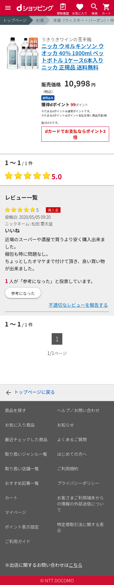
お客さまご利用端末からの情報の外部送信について (80, 504)
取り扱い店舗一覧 (22, 468)
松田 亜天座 (42, 224)
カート (11, 498)
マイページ (15, 512)
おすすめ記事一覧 (22, 483)
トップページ (15, 20)
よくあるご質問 (72, 439)
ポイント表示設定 (22, 527)
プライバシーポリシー (78, 483)
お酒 (40, 20)
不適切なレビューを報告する (78, 305)
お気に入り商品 (20, 425)
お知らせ (65, 425)
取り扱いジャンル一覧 (26, 454)
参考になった (23, 293)
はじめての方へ (72, 454)
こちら (75, 565)
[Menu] (8, 8)
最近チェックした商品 (26, 439)
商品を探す (15, 410)
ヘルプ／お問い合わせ (78, 410)
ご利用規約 (67, 468)
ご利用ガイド (17, 541)
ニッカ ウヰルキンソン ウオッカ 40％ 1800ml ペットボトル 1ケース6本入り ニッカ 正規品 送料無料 (72, 56)
